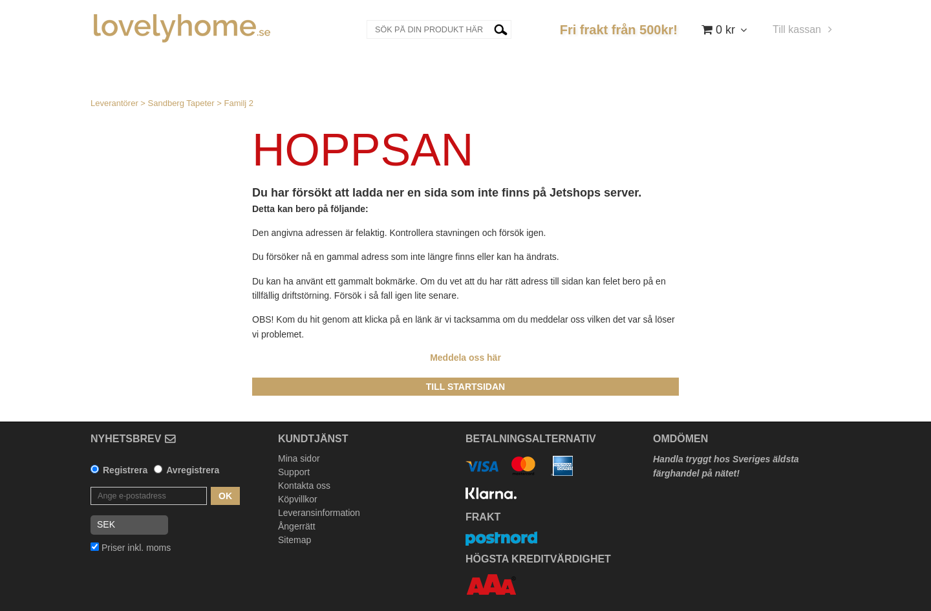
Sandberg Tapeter (181, 103)
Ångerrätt (297, 526)
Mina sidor (299, 458)
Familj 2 (239, 103)
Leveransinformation (319, 513)
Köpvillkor (297, 499)
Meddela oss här (465, 357)
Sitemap (294, 540)
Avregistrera (192, 470)
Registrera (125, 470)
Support (294, 472)
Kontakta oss (304, 485)
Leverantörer (114, 103)
